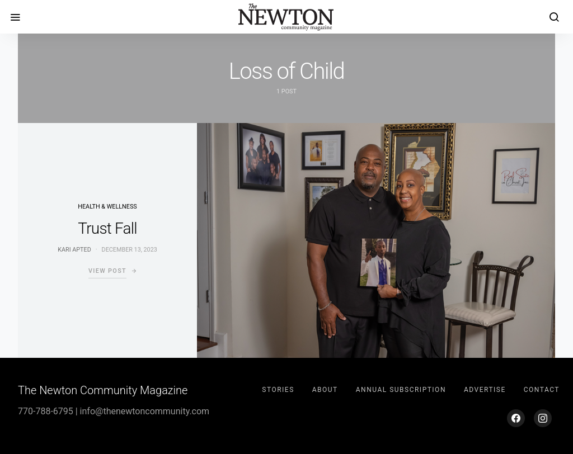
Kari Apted (74, 249)
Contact (542, 390)
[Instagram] (542, 418)
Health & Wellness (107, 206)
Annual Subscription (401, 390)
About (325, 390)
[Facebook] (516, 418)
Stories (278, 390)
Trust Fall (107, 228)
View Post (107, 271)
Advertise (485, 390)
